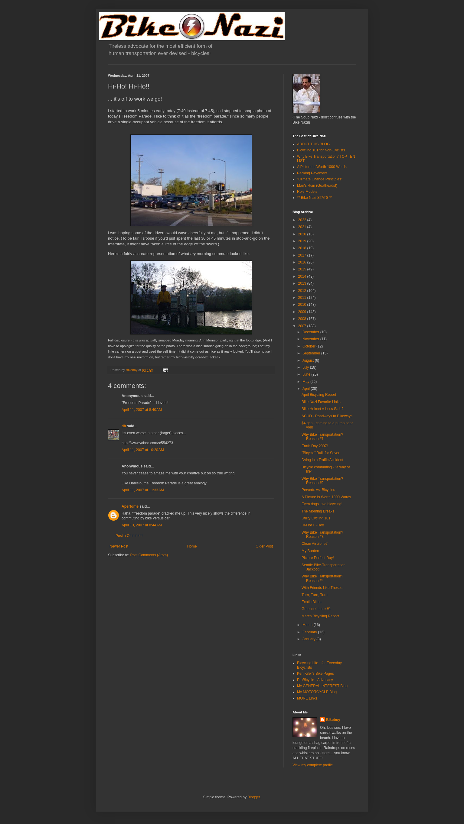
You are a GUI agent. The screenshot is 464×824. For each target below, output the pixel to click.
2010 (302, 304)
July (306, 367)
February (310, 632)
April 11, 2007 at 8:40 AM (142, 410)
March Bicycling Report (320, 616)
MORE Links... (308, 698)
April (306, 388)
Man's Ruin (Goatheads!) (317, 185)
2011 (302, 298)
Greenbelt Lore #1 (316, 609)
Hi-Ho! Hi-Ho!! (313, 525)
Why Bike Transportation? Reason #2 (322, 481)
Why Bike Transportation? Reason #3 (322, 534)
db (124, 426)
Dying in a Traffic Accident (322, 460)
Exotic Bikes (311, 602)
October (309, 346)
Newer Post (118, 546)
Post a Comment (129, 536)
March (308, 625)
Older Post (264, 546)
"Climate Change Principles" (319, 179)
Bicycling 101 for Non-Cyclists (321, 150)
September (311, 353)
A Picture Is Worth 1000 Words (322, 167)
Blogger (253, 797)
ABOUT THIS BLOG (313, 144)
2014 (302, 276)
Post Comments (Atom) (149, 555)
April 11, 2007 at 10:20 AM (143, 450)
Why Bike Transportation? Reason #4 (322, 578)
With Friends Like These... (323, 588)
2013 (302, 283)
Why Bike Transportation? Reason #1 (322, 436)
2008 (302, 319)
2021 (302, 227)
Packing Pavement (312, 173)
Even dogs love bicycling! (322, 504)
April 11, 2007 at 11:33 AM (143, 490)
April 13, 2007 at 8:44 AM (142, 525)
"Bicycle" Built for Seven (321, 453)
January (309, 639)
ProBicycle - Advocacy (315, 680)
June (306, 374)
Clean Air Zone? (315, 543)
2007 (302, 326)
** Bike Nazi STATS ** (314, 197)
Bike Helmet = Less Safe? (322, 409)
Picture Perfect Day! (318, 558)
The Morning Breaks (318, 511)
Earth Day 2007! (315, 446)
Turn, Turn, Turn (315, 595)
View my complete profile (312, 765)
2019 (302, 241)
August (308, 360)
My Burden (310, 551)
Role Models (307, 191)
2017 (302, 255)
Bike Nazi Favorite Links (321, 402)
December (311, 332)
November (311, 339)
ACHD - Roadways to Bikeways (327, 416)
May (306, 382)
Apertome (130, 506)
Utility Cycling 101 (316, 518)
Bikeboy (333, 720)
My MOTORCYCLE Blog (317, 692)
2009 (302, 312)
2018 (302, 248)
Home (192, 546)
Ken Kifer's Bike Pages (315, 673)
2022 (302, 220)
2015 (302, 269)
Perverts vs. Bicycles (318, 490)
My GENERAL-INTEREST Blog (322, 686)
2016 (302, 262)
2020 (302, 234)
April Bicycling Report (319, 395)
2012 (302, 291)
